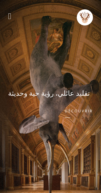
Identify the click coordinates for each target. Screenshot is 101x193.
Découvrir (79, 110)
